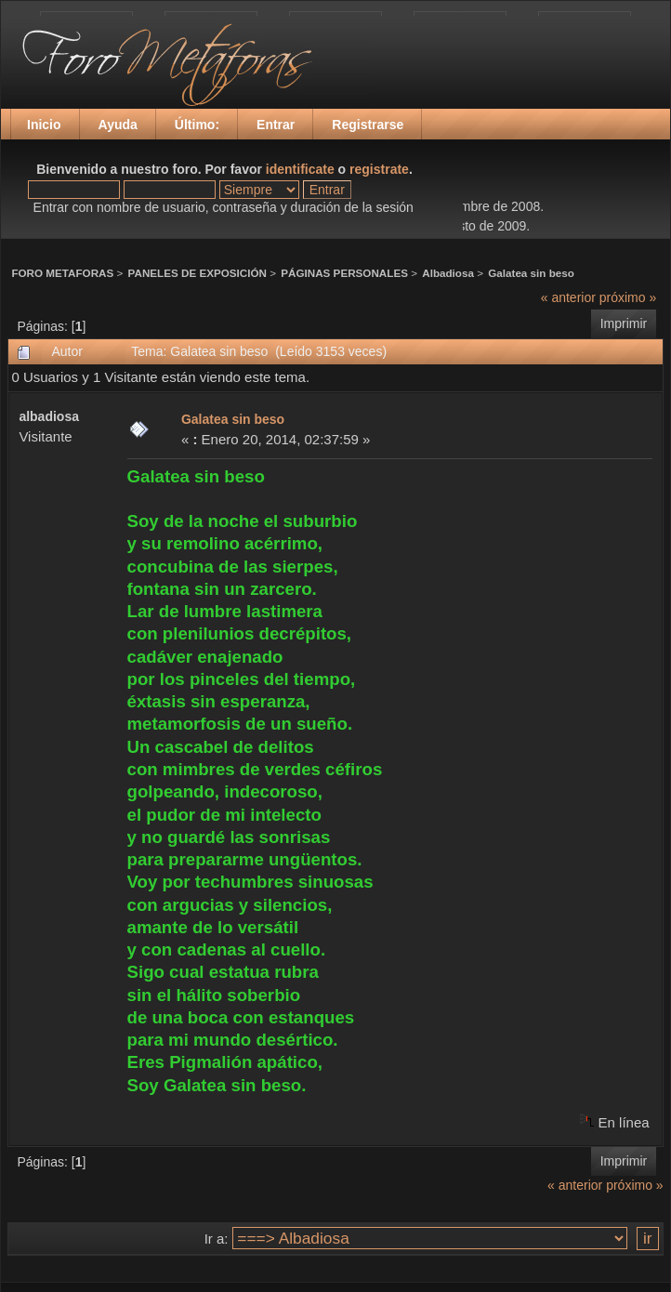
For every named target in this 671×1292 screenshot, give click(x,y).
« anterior (568, 297)
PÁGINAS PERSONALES (344, 273)
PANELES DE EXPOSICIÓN (197, 273)
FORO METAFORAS (62, 273)
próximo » (627, 297)
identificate (300, 169)
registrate (379, 169)
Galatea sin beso (531, 273)
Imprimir (624, 323)
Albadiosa (448, 273)
